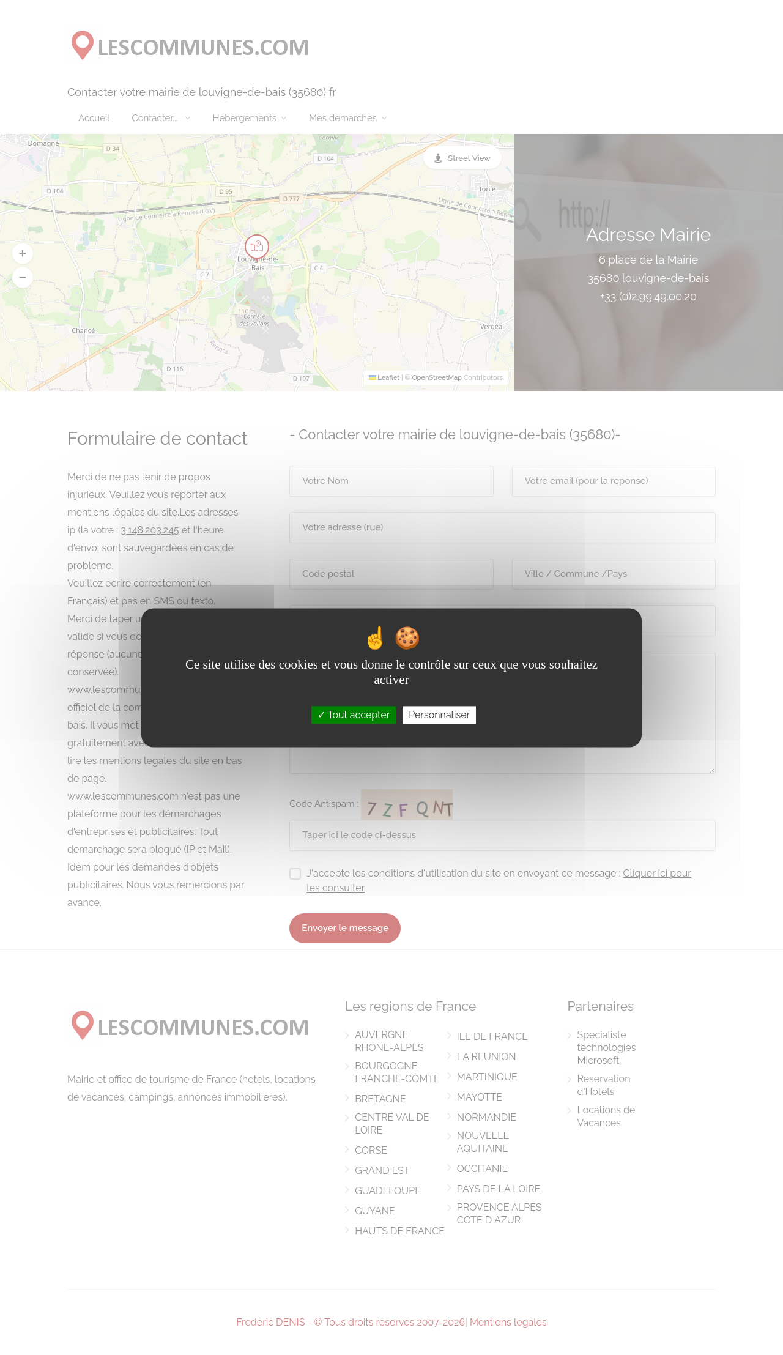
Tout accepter (353, 715)
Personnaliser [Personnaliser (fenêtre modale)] (439, 715)
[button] (22, 253)
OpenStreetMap (437, 378)
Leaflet (384, 378)
